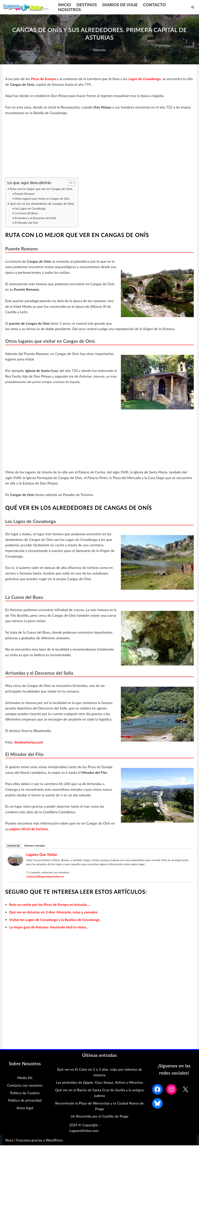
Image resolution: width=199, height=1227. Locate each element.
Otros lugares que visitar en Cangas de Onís (42, 198)
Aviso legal (25, 1110)
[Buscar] (192, 7)
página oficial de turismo (29, 830)
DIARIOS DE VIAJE (121, 4)
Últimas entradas (34, 847)
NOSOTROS (69, 9)
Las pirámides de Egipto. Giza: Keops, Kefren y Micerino (99, 1084)
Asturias (99, 50)
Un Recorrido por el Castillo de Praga (99, 1118)
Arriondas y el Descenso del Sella (36, 218)
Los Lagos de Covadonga (30, 209)
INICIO (64, 4)
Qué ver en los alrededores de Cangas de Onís (42, 204)
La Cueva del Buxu (26, 213)
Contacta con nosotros (25, 1087)
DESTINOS (87, 4)
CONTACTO (155, 4)
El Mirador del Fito (26, 223)
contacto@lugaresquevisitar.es (45, 878)
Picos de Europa (44, 79)
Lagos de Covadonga (146, 79)
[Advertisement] (99, 149)
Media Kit (24, 1079)
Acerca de (13, 847)
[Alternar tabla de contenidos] (70, 183)
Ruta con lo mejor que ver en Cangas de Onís (41, 189)
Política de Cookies (25, 1094)
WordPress (54, 1142)
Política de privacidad (25, 1102)
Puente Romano (25, 194)
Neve (9, 1142)
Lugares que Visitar (41, 856)
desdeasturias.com (29, 743)
